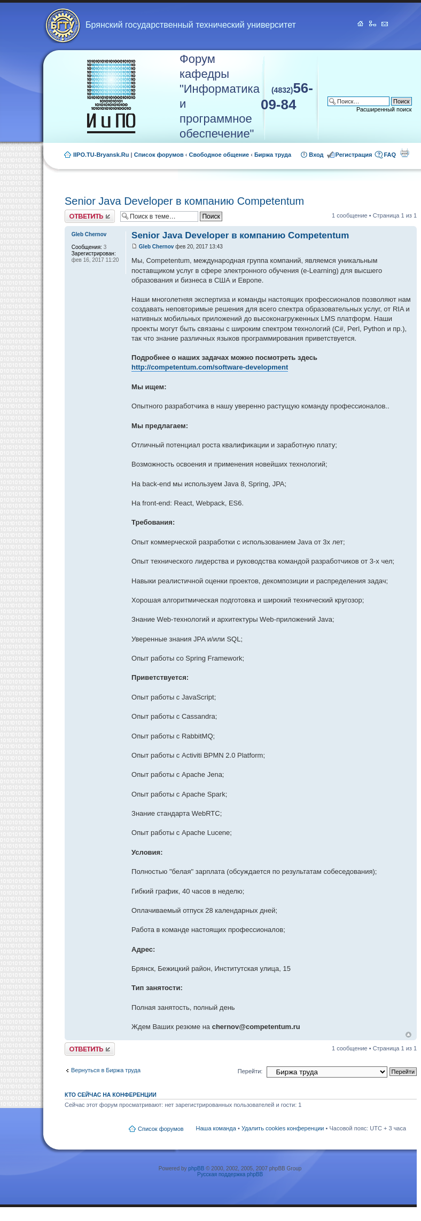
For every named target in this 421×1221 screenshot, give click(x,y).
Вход (316, 154)
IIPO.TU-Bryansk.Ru (101, 154)
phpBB (196, 1168)
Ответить (90, 216)
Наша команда (216, 1128)
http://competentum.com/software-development (209, 367)
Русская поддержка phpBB (230, 1174)
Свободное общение (219, 154)
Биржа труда (272, 154)
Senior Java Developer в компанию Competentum (184, 201)
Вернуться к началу (408, 1035)
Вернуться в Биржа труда (106, 1070)
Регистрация (354, 154)
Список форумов (159, 154)
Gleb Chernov (156, 247)
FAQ (390, 154)
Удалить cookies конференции (282, 1128)
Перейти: (250, 1071)
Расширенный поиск (384, 109)
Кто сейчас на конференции (111, 1094)
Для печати (404, 152)
